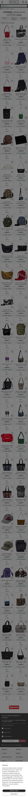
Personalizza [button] (14, 794)
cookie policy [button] (9, 777)
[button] (26, 763)
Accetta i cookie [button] (14, 790)
